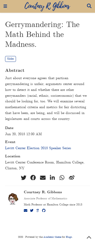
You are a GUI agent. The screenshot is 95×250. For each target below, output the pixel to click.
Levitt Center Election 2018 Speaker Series (38, 148)
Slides (10, 59)
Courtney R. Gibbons (43, 192)
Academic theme (52, 237)
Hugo (69, 237)
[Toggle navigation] (5, 6)
